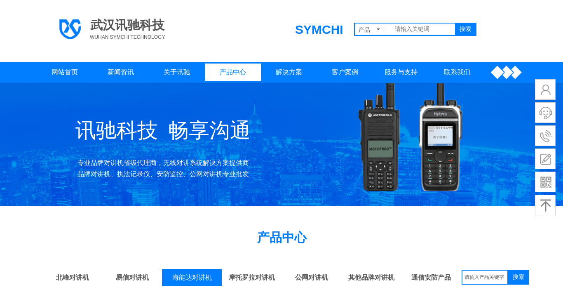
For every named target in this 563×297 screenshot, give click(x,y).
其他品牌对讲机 (371, 277)
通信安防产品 (431, 277)
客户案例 (345, 71)
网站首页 (65, 71)
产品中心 (233, 71)
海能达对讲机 (192, 277)
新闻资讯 (121, 71)
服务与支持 (401, 71)
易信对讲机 (132, 277)
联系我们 (457, 71)
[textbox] (423, 29)
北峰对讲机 (72, 277)
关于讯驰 (177, 71)
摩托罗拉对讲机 (252, 277)
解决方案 (289, 71)
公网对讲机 (311, 277)
